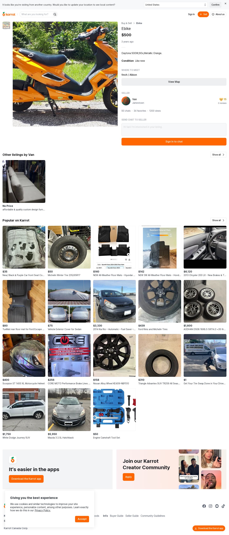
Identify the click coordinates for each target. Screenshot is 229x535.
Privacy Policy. (43, 510)
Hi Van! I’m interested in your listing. (173, 129)
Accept (82, 519)
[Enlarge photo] (65, 74)
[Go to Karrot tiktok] (223, 506)
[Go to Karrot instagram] (210, 506)
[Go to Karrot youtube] (217, 506)
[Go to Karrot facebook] (204, 506)
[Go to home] (9, 14)
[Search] (55, 14)
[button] (218, 155)
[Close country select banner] (225, 3)
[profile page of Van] (125, 101)
